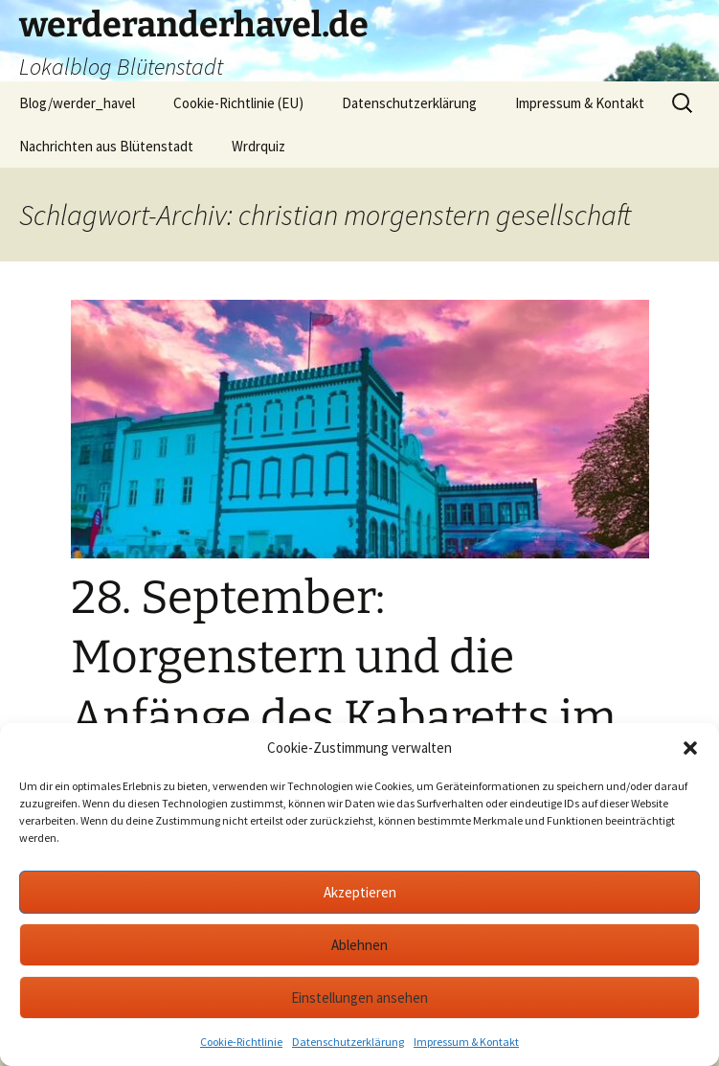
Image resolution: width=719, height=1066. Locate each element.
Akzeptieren (360, 892)
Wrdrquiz (258, 146)
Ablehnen (359, 945)
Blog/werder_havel (77, 103)
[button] (690, 748)
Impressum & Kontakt (466, 1041)
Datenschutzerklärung (348, 1041)
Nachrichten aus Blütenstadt (106, 146)
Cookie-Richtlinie (241, 1041)
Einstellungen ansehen (359, 997)
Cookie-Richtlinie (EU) (238, 103)
